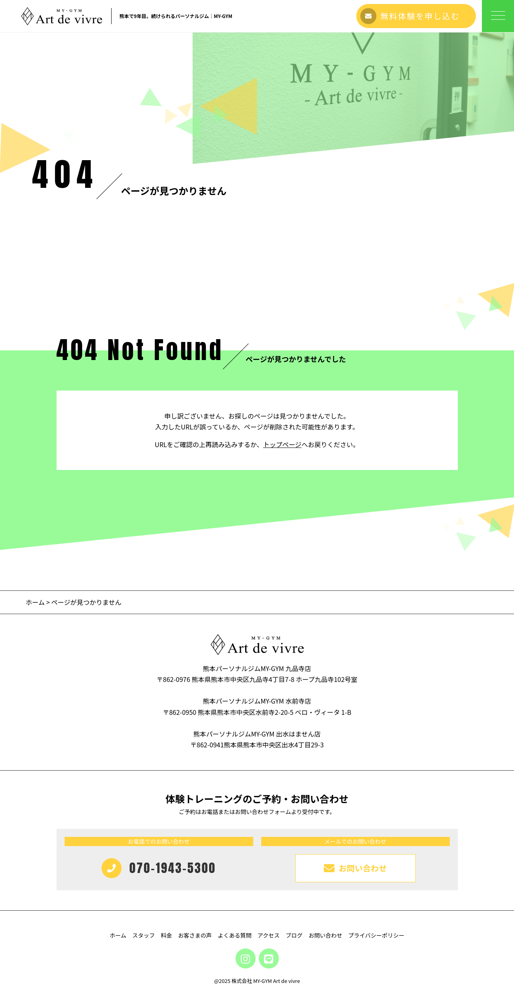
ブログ (294, 935)
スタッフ (143, 935)
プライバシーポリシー (376, 935)
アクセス (269, 935)
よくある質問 (235, 935)
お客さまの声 (195, 935)
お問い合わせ (325, 935)
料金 (166, 935)
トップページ (282, 444)
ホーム (35, 602)
